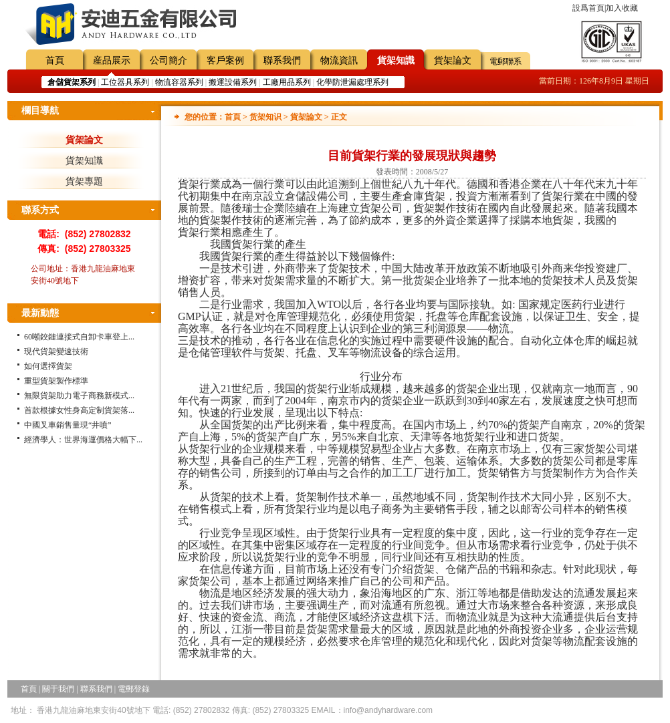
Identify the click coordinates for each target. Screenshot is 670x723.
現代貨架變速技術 (56, 351)
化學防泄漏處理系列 (352, 82)
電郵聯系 (505, 61)
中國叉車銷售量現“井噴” (68, 425)
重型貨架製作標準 (56, 381)
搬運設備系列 (233, 82)
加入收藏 (622, 8)
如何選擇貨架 (48, 366)
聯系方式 (40, 210)
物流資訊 (339, 60)
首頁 (54, 60)
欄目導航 (40, 111)
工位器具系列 (125, 82)
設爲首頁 (588, 8)
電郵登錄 (134, 689)
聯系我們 (282, 60)
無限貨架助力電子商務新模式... (79, 395)
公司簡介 (168, 60)
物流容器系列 (179, 82)
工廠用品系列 (287, 82)
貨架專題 (84, 181)
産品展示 (111, 60)
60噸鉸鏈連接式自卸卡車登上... (79, 336)
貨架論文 (452, 60)
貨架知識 (396, 60)
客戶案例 (225, 60)
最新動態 (40, 313)
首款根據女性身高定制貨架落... (79, 410)
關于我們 (58, 689)
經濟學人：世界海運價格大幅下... (83, 439)
